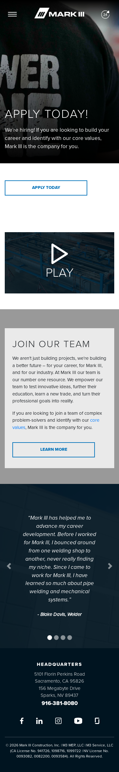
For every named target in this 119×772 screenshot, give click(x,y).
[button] (9, 566)
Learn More (53, 449)
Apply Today (46, 187)
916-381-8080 (60, 703)
